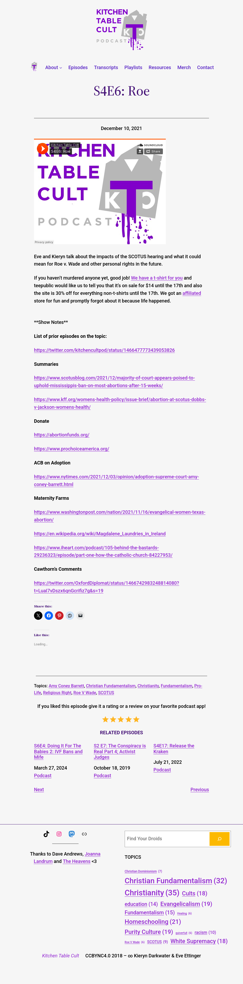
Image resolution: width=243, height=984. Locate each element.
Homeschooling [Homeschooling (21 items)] (153, 922)
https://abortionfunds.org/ (61, 435)
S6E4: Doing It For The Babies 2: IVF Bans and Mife (58, 751)
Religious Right (57, 692)
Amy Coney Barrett (66, 685)
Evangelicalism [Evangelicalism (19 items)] (186, 904)
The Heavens (76, 861)
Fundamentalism (176, 685)
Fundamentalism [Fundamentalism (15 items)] (150, 913)
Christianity (148, 685)
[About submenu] (60, 67)
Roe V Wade (85, 692)
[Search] (220, 839)
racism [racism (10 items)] (205, 932)
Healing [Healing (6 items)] (184, 913)
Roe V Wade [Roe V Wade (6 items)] (135, 942)
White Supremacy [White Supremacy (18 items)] (199, 941)
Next (39, 789)
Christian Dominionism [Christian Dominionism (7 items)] (143, 871)
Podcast (42, 775)
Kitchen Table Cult (60, 955)
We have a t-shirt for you (157, 278)
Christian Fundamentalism (110, 685)
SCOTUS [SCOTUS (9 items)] (157, 942)
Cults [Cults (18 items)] (194, 893)
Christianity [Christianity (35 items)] (152, 893)
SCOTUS (106, 692)
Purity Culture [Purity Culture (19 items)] (149, 932)
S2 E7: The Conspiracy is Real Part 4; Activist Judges (120, 751)
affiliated (191, 293)
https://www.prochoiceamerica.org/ (71, 449)
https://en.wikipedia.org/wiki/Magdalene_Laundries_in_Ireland (100, 533)
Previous (200, 789)
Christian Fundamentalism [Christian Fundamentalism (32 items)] (176, 881)
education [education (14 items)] (141, 904)
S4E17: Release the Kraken (173, 748)
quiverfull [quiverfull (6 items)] (184, 933)
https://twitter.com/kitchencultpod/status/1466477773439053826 (104, 350)
